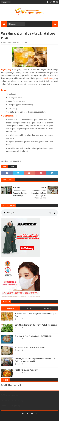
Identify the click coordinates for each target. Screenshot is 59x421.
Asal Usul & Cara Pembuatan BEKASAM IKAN (33, 336)
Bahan (4, 90)
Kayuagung (6, 69)
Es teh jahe (48, 78)
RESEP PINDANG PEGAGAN (26, 370)
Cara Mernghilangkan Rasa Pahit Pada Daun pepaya (36, 325)
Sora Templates (26, 418)
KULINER (12, 166)
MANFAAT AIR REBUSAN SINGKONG (30, 347)
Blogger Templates (40, 418)
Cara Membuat (8, 116)
